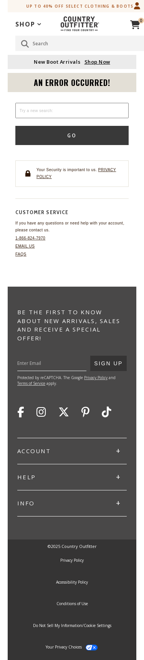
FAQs (20, 254)
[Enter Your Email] (62, 363)
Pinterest (85, 412)
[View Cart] (135, 23)
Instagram (41, 412)
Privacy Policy (96, 377)
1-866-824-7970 (30, 238)
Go (72, 135)
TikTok (106, 412)
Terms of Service (31, 383)
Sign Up (108, 361)
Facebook (20, 412)
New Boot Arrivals (72, 61)
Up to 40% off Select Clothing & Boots (79, 6)
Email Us (25, 246)
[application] (28, 23)
